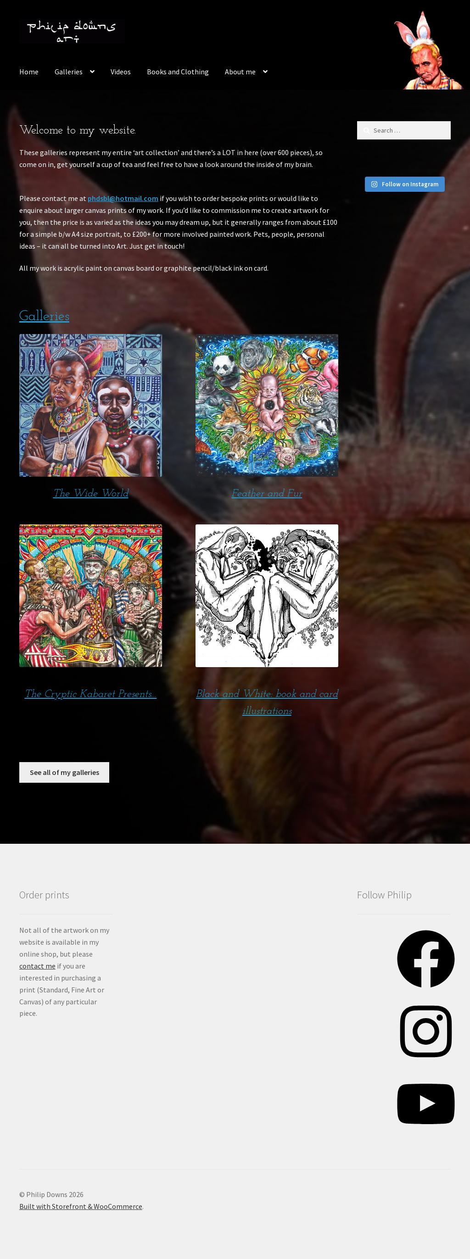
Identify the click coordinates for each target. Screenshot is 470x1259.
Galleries (69, 71)
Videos (121, 71)
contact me (37, 965)
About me (240, 71)
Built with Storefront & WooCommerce (80, 1206)
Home (29, 71)
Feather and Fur (266, 494)
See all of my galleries (64, 772)
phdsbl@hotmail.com (123, 198)
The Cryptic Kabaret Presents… (90, 694)
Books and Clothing (178, 71)
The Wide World (90, 494)
